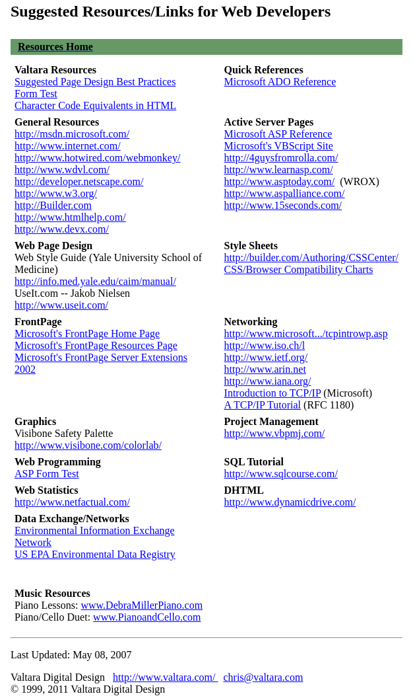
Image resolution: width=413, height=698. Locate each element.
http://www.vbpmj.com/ (274, 433)
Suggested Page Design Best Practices (95, 81)
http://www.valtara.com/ (165, 677)
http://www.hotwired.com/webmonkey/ (97, 157)
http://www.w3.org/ (56, 193)
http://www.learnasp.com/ (278, 169)
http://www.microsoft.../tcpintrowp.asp (306, 333)
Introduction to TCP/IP (272, 393)
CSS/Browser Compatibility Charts (298, 269)
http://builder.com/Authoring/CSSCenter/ (311, 257)
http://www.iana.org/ (267, 381)
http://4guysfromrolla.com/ (281, 157)
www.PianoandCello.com (147, 617)
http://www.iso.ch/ (263, 345)
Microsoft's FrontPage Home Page (87, 333)
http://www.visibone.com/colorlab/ (88, 445)
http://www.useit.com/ (61, 305)
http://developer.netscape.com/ (79, 181)
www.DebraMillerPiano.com (141, 605)
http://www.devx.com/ (62, 229)
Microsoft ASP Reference (278, 133)
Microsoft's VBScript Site (278, 145)
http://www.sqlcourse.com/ (281, 473)
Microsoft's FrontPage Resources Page (96, 345)
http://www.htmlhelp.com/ (70, 217)
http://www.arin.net (265, 369)
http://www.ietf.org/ (266, 357)
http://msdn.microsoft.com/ (72, 133)
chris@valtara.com (263, 677)
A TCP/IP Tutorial (263, 404)
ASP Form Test (47, 473)
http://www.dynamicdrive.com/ (290, 502)
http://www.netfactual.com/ (72, 502)
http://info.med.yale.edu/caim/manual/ (95, 281)
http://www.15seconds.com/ (283, 205)
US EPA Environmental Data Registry (95, 554)
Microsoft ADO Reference (280, 81)
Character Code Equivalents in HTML (95, 105)
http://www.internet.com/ (68, 145)
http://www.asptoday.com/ (279, 181)
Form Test (36, 93)
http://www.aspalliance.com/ (284, 193)
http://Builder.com (53, 205)
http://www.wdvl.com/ (62, 169)
